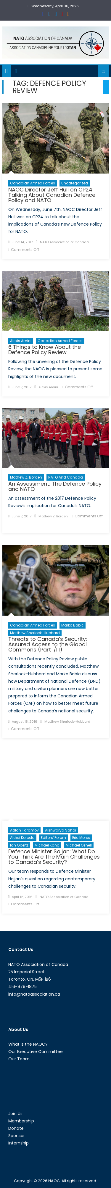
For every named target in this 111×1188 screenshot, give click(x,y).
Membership (21, 1121)
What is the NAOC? (28, 1044)
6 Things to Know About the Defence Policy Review (44, 349)
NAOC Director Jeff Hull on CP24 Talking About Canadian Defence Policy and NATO (51, 195)
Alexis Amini (20, 340)
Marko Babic (72, 625)
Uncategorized (74, 183)
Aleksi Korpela (22, 837)
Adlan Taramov (24, 830)
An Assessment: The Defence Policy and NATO (55, 486)
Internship (18, 1143)
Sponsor (16, 1136)
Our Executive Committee (35, 1051)
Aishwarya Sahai (60, 830)
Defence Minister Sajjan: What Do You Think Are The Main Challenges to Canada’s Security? (54, 857)
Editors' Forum (53, 837)
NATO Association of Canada (64, 242)
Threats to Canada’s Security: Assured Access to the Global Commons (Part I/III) (47, 644)
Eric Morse (81, 837)
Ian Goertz (19, 845)
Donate (16, 1128)
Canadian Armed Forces (32, 183)
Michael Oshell (79, 845)
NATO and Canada (65, 477)
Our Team (19, 1059)
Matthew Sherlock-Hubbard (35, 632)
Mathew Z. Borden (26, 477)
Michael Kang (47, 845)
